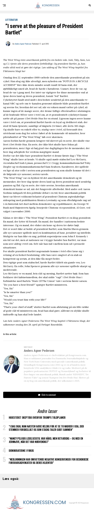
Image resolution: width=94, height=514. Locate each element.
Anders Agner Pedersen (23, 43)
